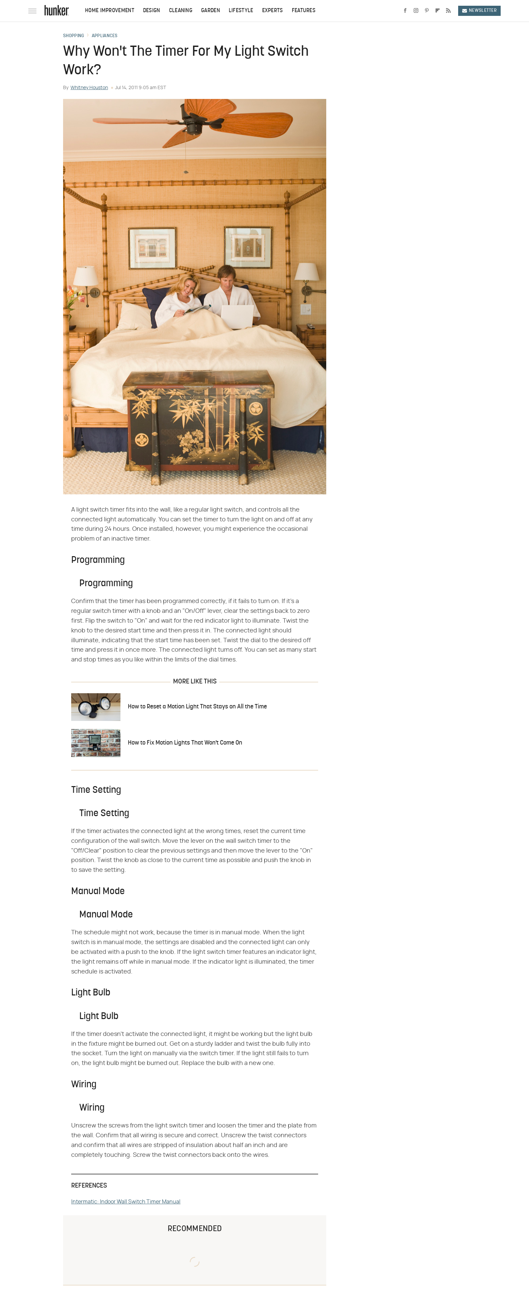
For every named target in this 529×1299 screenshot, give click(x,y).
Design (151, 11)
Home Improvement (109, 11)
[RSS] (448, 10)
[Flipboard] (437, 10)
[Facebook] (405, 10)
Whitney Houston (89, 87)
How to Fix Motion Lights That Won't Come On (185, 743)
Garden (210, 11)
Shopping (73, 36)
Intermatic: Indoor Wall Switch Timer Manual (125, 1201)
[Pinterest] (426, 10)
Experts (272, 11)
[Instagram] (416, 10)
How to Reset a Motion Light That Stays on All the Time (197, 707)
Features (303, 11)
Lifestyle (241, 11)
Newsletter (479, 10)
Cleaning (180, 11)
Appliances (105, 36)
